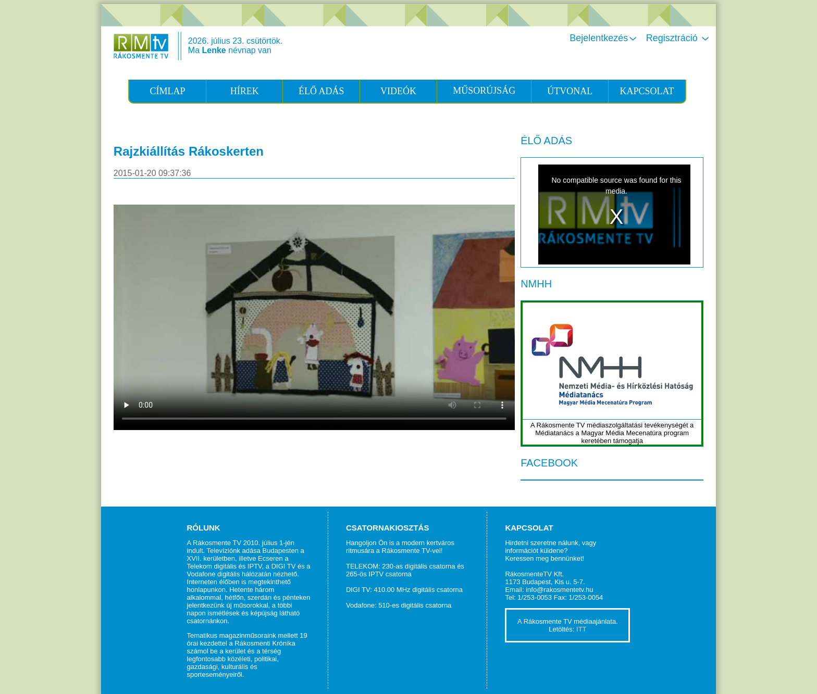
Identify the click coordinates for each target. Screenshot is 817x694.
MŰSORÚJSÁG (484, 90)
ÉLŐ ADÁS (321, 90)
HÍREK (244, 90)
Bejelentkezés (604, 38)
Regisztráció (678, 38)
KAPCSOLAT (647, 90)
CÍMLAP (167, 90)
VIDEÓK (398, 90)
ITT (581, 629)
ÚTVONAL (569, 90)
